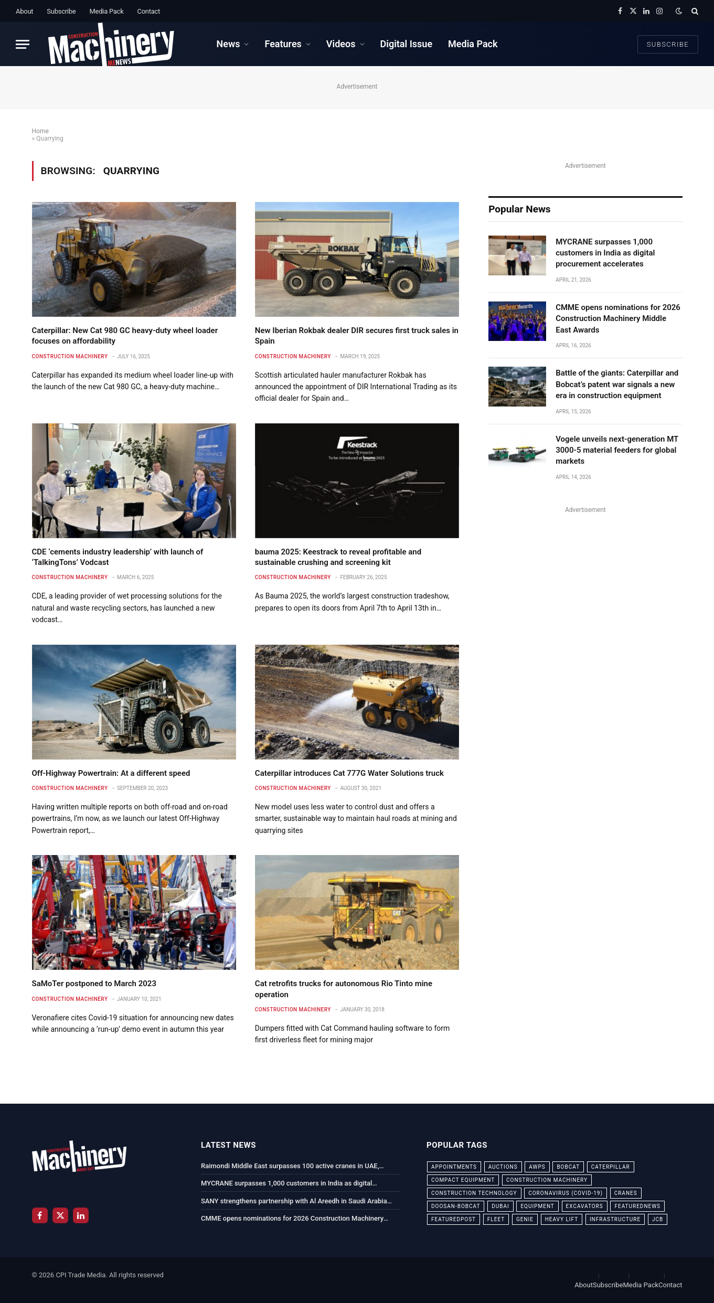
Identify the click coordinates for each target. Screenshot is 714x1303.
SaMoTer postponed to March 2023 (94, 983)
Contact (148, 11)
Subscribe (61, 11)
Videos (341, 43)
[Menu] (22, 44)
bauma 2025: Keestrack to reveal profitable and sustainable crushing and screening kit (338, 557)
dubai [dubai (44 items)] (500, 1206)
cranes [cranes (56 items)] (625, 1193)
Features (282, 43)
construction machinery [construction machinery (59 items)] (547, 1180)
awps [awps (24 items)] (537, 1167)
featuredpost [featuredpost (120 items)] (453, 1219)
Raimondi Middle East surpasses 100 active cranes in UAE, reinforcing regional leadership (290, 1166)
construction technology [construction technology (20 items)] (474, 1193)
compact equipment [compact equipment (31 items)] (463, 1180)
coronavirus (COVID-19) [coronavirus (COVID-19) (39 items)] (565, 1193)
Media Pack (106, 11)
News (228, 43)
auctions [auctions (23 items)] (503, 1167)
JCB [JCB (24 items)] (657, 1219)
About (24, 11)
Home (40, 131)
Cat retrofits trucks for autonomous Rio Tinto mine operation (343, 989)
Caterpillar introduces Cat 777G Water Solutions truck (349, 773)
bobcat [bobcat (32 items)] (568, 1167)
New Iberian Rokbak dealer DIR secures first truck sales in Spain (357, 336)
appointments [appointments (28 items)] (454, 1167)
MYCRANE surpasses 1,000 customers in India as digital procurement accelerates (605, 253)
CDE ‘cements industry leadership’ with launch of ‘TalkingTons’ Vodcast (118, 557)
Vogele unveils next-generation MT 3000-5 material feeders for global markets (617, 450)
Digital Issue (406, 43)
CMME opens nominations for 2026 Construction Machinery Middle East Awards (618, 319)
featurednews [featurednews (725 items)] (637, 1206)
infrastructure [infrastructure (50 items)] (615, 1219)
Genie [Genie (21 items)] (525, 1219)
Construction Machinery (70, 356)
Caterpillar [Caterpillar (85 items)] (610, 1167)
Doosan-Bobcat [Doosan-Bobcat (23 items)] (455, 1206)
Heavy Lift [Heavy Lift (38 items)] (561, 1219)
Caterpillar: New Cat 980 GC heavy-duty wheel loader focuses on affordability (125, 336)
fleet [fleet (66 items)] (496, 1219)
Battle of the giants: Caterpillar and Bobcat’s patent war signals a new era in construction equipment (617, 384)
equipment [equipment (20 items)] (537, 1206)
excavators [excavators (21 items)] (584, 1206)
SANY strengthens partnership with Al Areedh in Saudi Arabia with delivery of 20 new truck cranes (294, 1201)
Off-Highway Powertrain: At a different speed (111, 773)
